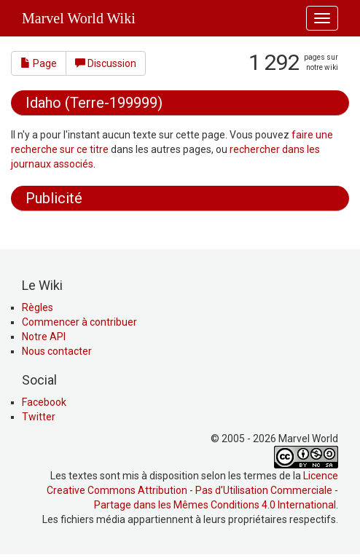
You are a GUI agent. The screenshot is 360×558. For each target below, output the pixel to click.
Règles (37, 307)
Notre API (44, 336)
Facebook (44, 402)
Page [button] (38, 63)
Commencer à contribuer (79, 322)
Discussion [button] (105, 63)
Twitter (38, 417)
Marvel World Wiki (79, 18)
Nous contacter (57, 351)
